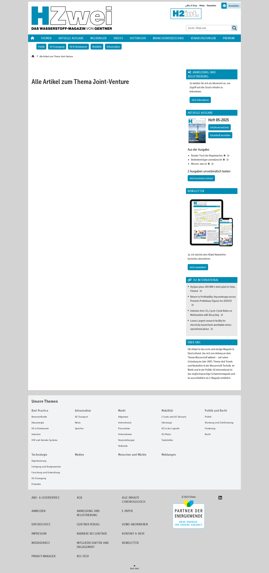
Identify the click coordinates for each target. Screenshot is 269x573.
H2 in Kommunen (78, 46)
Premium (229, 38)
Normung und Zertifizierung (219, 422)
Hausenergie (38, 422)
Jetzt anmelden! (198, 267)
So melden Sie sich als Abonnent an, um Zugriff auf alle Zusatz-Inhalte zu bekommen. (210, 87)
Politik (41, 46)
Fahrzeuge (167, 422)
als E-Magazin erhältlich (218, 378)
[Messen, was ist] (213, 164)
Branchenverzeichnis (168, 38)
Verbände (123, 445)
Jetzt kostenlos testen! (201, 178)
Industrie (36, 434)
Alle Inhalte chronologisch (133, 499)
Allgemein (123, 416)
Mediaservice (41, 543)
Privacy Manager (44, 556)
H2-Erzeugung (57, 46)
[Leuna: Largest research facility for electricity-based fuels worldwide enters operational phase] (213, 325)
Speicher (79, 428)
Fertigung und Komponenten (46, 466)
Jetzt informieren (200, 100)
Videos (118, 38)
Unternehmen (125, 434)
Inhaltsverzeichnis (219, 127)
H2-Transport (81, 416)
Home (32, 38)
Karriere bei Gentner (92, 533)
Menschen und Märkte (132, 454)
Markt (122, 410)
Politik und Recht (216, 410)
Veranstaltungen (203, 38)
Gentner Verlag (88, 524)
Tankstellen (167, 440)
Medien (79, 454)
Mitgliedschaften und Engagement (93, 545)
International (124, 422)
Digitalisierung (39, 460)
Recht (208, 434)
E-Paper (127, 511)
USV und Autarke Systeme (44, 440)
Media (202, 5)
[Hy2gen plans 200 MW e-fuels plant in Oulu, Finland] (213, 289)
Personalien (124, 428)
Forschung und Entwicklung (46, 472)
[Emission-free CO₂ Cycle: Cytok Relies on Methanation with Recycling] (213, 313)
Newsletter (211, 5)
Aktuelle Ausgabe (71, 38)
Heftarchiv (138, 38)
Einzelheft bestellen (220, 135)
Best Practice (40, 410)
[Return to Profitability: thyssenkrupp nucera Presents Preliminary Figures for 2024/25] (213, 301)
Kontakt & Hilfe (133, 533)
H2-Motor (166, 434)
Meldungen (98, 38)
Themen (46, 38)
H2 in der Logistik (170, 428)
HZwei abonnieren (135, 524)
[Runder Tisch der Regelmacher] (213, 155)
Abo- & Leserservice (46, 497)
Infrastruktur (113, 46)
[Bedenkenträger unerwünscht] (213, 159)
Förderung (210, 428)
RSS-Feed (83, 556)
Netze (78, 422)
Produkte (36, 484)
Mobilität (97, 46)
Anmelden (39, 511)
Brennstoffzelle (39, 416)
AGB (79, 497)
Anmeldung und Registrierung (88, 513)
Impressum (39, 533)
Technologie (39, 454)
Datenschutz (41, 524)
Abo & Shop (192, 5)
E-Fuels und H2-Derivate (174, 416)
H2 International (221, 369)
